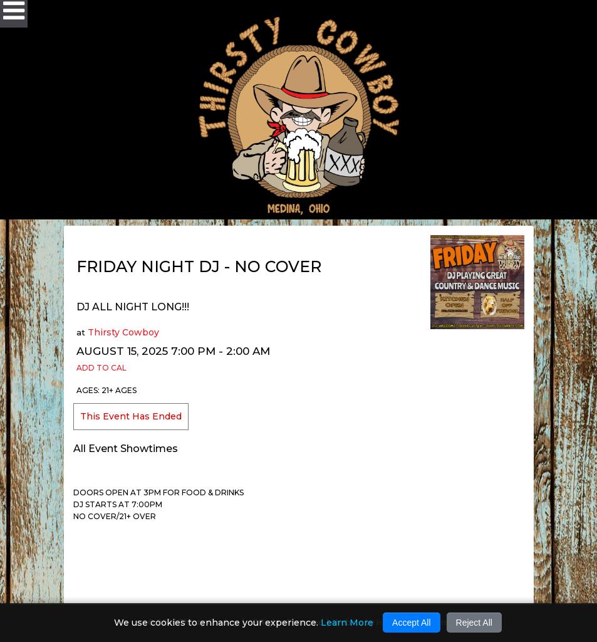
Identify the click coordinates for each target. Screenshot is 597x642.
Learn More (347, 622)
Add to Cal (101, 367)
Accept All (411, 623)
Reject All (474, 623)
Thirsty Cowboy (123, 332)
